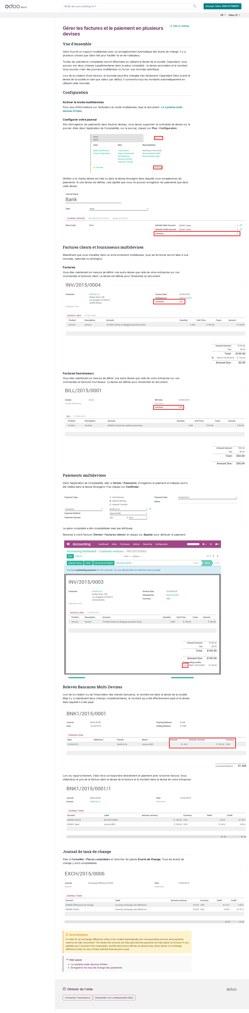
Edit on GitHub (179, 26)
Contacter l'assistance (77, 997)
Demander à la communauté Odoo (114, 997)
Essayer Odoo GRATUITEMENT (222, 6)
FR (222, 15)
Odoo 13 (233, 15)
